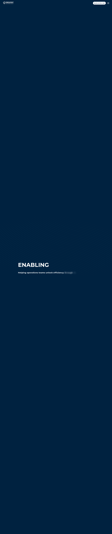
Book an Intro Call (99, 3)
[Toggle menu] (108, 3)
